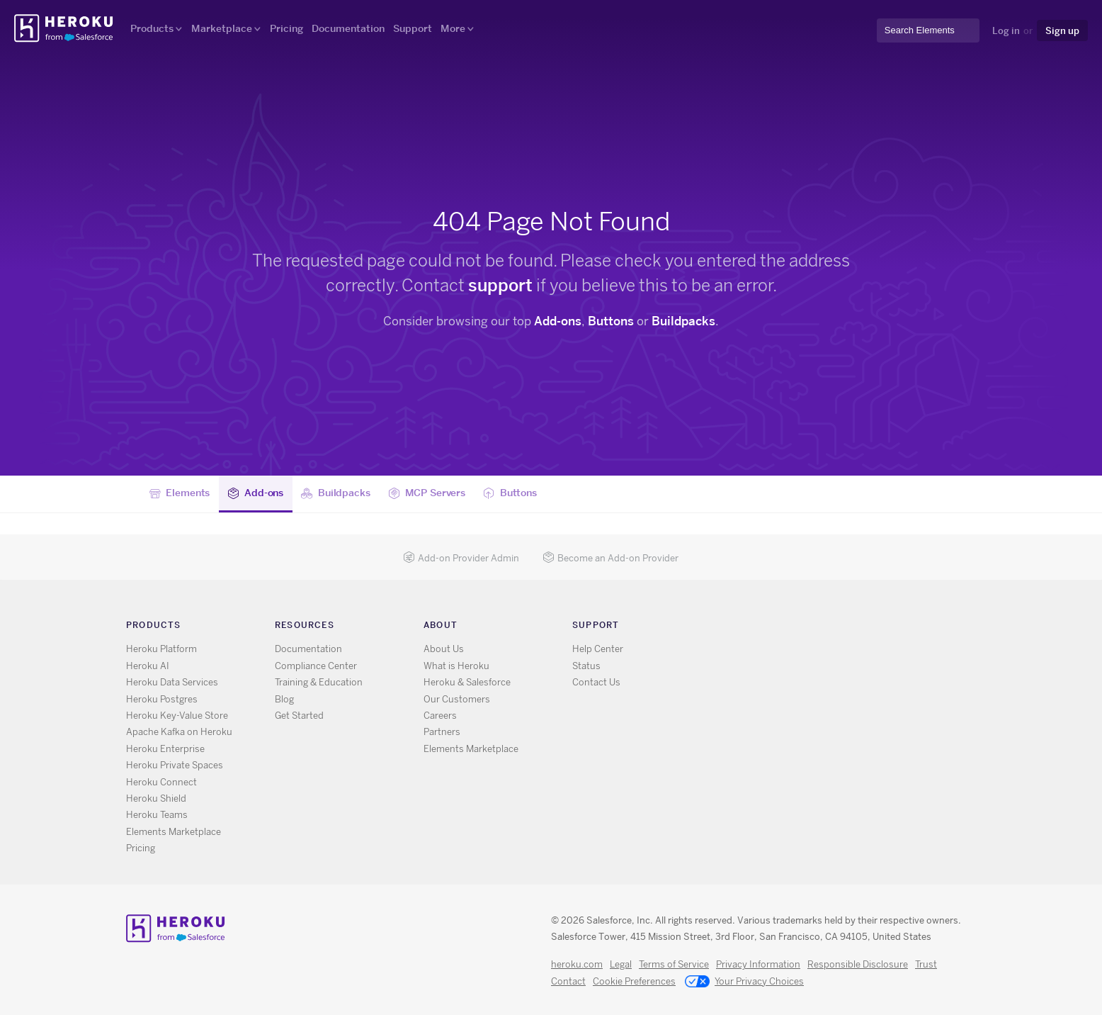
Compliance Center (316, 666)
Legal (621, 964)
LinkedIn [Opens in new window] (790, 627)
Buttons (611, 321)
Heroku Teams (157, 814)
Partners (442, 732)
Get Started (299, 715)
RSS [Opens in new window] (728, 627)
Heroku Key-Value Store (177, 715)
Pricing (286, 28)
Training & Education (319, 682)
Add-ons (557, 321)
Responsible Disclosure (857, 964)
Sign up (1062, 30)
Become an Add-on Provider (610, 558)
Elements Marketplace (173, 831)
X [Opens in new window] (749, 627)
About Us (444, 649)
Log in (1006, 30)
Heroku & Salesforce (467, 682)
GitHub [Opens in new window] (769, 627)
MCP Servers (426, 493)
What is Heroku (456, 666)
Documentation (348, 28)
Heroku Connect (161, 782)
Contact (568, 981)
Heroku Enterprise (165, 749)
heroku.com (577, 964)
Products (152, 28)
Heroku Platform (161, 649)
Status (586, 666)
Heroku (64, 28)
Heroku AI (147, 666)
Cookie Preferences (634, 981)
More (453, 28)
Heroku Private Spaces (174, 765)
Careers (440, 715)
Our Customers (457, 699)
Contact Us (596, 682)
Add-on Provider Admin (461, 558)
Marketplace (221, 28)
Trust (926, 964)
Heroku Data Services (172, 682)
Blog (284, 699)
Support (412, 28)
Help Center (597, 649)
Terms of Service (674, 964)
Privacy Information (758, 964)
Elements (179, 493)
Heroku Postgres (162, 699)
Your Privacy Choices (744, 982)
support (500, 285)
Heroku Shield (156, 798)
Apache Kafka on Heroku (179, 732)
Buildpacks (683, 321)
